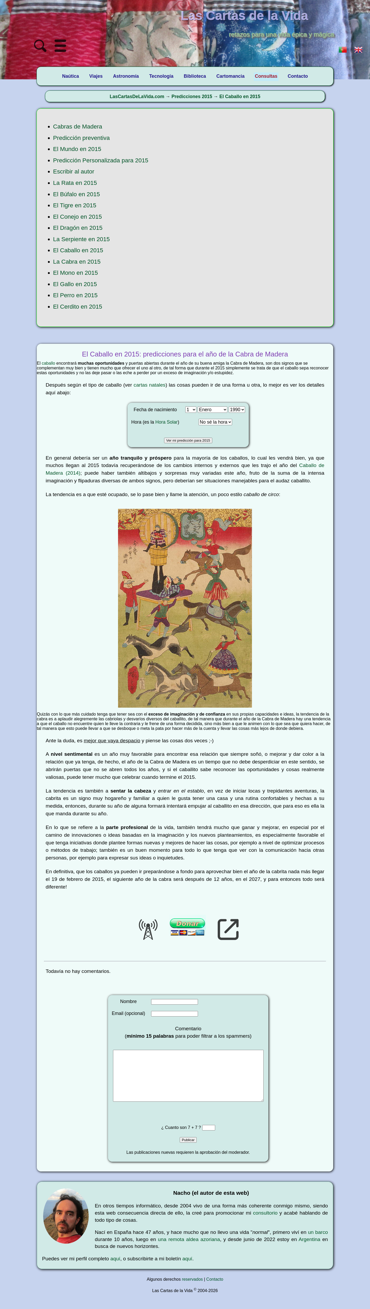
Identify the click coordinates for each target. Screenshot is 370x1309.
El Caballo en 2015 (239, 96)
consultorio (265, 1223)
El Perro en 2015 (75, 295)
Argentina (309, 1250)
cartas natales (149, 385)
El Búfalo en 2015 (76, 194)
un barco (318, 1243)
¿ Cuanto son (174, 1138)
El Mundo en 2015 (77, 149)
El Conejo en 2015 (77, 216)
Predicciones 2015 (192, 96)
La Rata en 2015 (75, 183)
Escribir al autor (73, 171)
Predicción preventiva (81, 138)
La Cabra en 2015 (77, 261)
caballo (48, 363)
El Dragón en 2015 (78, 228)
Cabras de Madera (77, 126)
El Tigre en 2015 (74, 205)
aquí (115, 1269)
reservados (192, 1290)
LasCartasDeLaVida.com (137, 96)
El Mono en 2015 (75, 272)
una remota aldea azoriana (189, 1250)
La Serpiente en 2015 (81, 239)
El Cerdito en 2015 (77, 306)
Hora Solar (166, 422)
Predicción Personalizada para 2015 (100, 160)
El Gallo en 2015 (75, 284)
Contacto (214, 1290)
